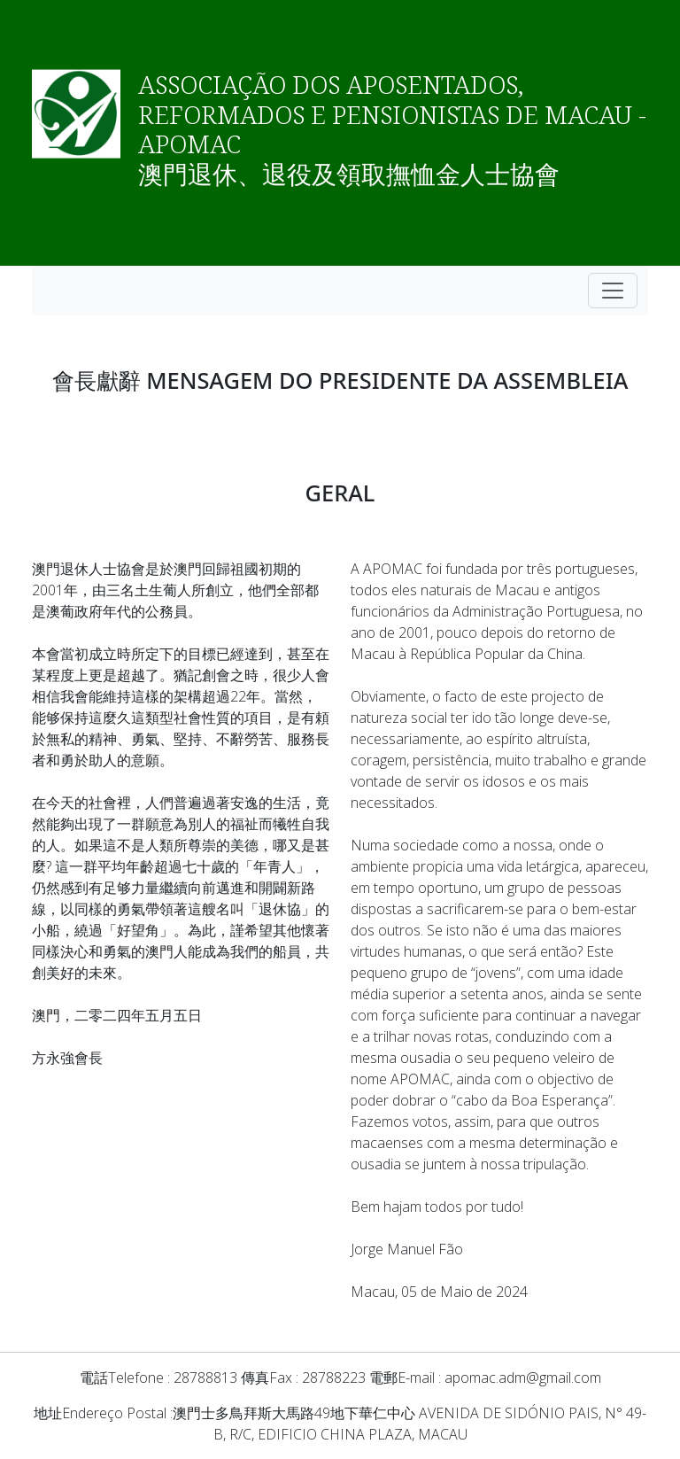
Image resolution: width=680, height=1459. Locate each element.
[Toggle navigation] (613, 290)
